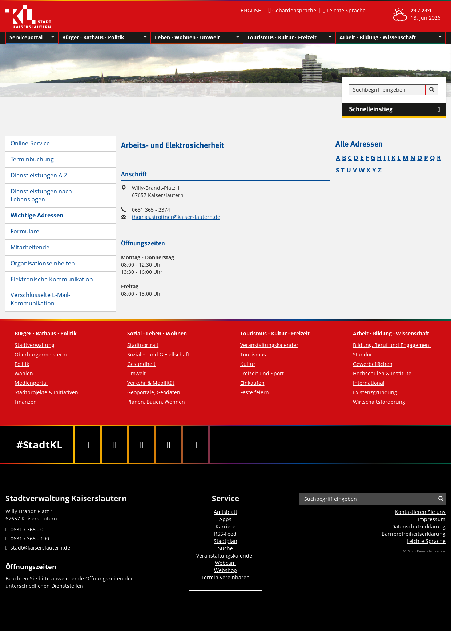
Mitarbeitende (30, 247)
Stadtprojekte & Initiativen (46, 392)
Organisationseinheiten (43, 263)
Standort (363, 354)
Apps (225, 519)
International (368, 382)
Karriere (225, 526)
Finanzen (26, 401)
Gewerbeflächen (372, 363)
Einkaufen (252, 382)
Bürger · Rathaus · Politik (104, 37)
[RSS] (195, 444)
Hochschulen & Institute (382, 373)
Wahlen (24, 373)
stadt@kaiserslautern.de (40, 547)
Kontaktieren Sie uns (420, 511)
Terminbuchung (32, 159)
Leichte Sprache (346, 10)
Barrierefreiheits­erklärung (414, 533)
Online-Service (30, 143)
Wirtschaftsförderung (379, 401)
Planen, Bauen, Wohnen (156, 401)
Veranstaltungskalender (269, 345)
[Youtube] (141, 444)
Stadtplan (225, 541)
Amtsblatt (225, 511)
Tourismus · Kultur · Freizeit (289, 37)
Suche (225, 548)
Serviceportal (31, 37)
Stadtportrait (142, 345)
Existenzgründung (375, 392)
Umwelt (136, 373)
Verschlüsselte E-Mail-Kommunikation (40, 299)
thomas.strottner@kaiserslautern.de (176, 216)
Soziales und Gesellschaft (158, 354)
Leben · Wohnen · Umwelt (197, 37)
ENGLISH (251, 10)
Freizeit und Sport (262, 373)
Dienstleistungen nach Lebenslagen (41, 195)
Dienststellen (67, 585)
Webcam (225, 562)
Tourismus (253, 354)
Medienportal (31, 382)
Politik (22, 363)
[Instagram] (168, 444)
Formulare (25, 231)
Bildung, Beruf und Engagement (392, 345)
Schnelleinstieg (397, 109)
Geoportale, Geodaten (153, 392)
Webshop (225, 570)
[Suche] (431, 90)
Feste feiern (254, 392)
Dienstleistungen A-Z (39, 175)
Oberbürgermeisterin (41, 354)
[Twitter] (114, 444)
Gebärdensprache (294, 10)
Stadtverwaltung (35, 345)
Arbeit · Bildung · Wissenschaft (390, 37)
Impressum (432, 519)
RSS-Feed (225, 533)
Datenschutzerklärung (418, 526)
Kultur (247, 363)
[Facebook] (87, 444)
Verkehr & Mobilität (150, 382)
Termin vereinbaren (225, 577)
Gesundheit (141, 363)
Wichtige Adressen (37, 215)
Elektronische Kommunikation (52, 279)
